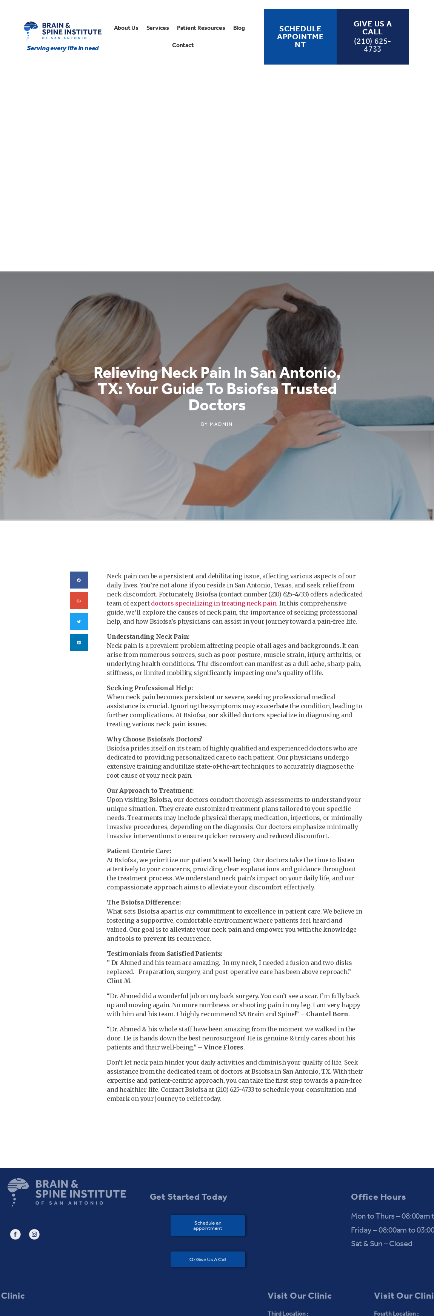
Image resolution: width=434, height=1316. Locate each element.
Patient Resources (201, 27)
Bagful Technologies (304, 1303)
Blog (239, 27)
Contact (183, 45)
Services (157, 27)
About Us (126, 27)
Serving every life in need (62, 48)
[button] (211, 1095)
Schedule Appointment (300, 36)
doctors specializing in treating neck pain (213, 473)
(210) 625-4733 (372, 45)
